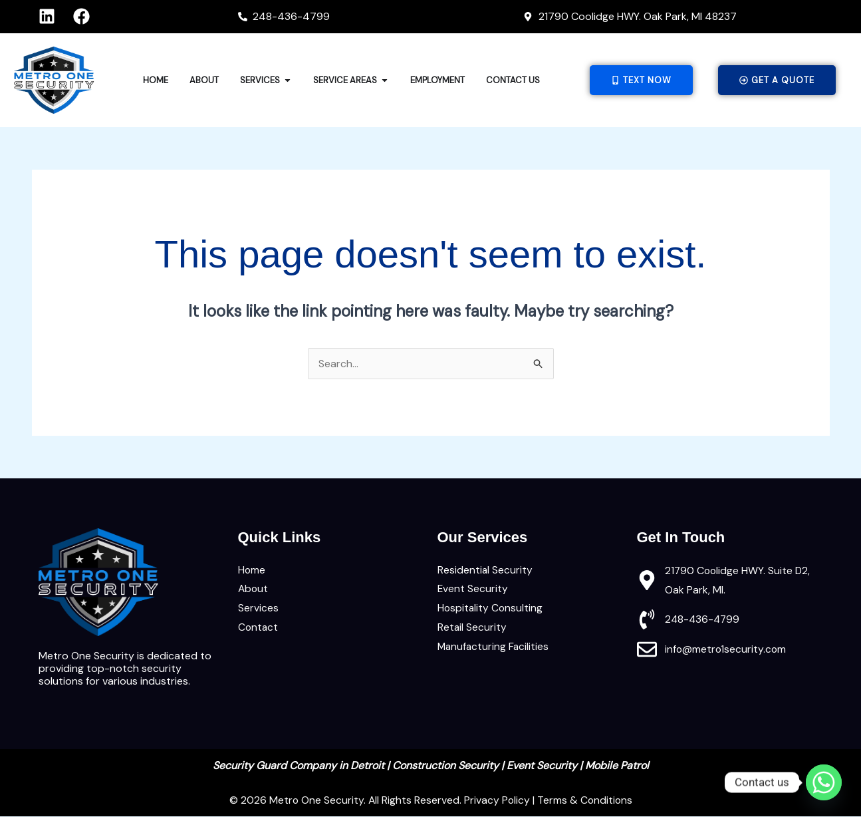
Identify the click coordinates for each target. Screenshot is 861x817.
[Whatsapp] (824, 782)
